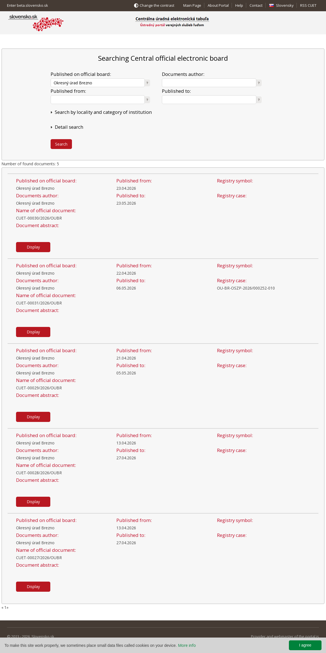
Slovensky (285, 5)
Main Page (192, 5)
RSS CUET (308, 5)
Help (239, 5)
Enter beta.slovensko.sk (27, 5)
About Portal (218, 5)
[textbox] (98, 82)
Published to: (176, 91)
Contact (256, 5)
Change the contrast (157, 5)
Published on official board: (81, 74)
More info (187, 645)
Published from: (68, 91)
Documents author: (183, 74)
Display (33, 247)
